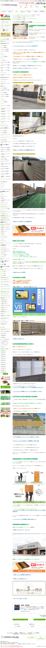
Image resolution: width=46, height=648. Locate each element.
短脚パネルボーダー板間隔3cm (5, 149)
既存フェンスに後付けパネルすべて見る (5, 164)
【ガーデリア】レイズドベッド (5, 295)
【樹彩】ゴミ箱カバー (4, 303)
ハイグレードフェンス (4, 166)
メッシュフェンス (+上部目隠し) (5, 106)
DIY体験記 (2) (3, 337)
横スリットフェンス (4, 196)
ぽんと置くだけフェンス (3, 11)
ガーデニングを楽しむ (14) (5, 339)
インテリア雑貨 (3, 264)
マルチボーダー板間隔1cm (5, 49)
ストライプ (2, 185)
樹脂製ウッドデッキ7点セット (5, 227)
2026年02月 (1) (3, 354)
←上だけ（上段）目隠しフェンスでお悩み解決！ (20, 619)
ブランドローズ (3, 247)
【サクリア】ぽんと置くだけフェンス (5, 282)
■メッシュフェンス (4, 206)
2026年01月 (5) (3, 356)
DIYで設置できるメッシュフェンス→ (39, 619)
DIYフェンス (16, 11)
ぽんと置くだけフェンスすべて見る (5, 75)
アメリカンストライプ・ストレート (5, 135)
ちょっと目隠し (3, 273)
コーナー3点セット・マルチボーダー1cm (5, 114)
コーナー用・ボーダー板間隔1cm (5, 62)
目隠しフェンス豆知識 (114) (5, 331)
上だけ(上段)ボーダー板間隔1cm (5, 90)
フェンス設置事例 (36, 632)
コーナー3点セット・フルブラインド (5, 119)
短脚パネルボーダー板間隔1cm (5, 147)
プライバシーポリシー (23, 633)
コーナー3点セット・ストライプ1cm (5, 122)
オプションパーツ (3, 72)
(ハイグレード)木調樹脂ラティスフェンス (5, 174)
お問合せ (43, 0)
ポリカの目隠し (3, 275)
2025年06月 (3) (3, 370)
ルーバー (2, 98)
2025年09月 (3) (3, 364)
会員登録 (39, 0)
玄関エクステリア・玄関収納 (5, 267)
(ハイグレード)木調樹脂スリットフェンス (5, 171)
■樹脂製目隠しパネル (4, 215)
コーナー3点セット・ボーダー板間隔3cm (5, 111)
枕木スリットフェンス (4, 202)
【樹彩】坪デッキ (3, 309)
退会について (31, 633)
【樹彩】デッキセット (4, 307)
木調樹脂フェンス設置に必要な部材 (5, 176)
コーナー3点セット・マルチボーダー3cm (5, 116)
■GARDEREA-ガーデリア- (5, 291)
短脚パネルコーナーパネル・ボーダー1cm (5, 154)
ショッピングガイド (10, 632)
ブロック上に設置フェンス (23, 11)
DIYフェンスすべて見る (4, 125)
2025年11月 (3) (3, 360)
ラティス (2, 187)
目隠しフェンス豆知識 (42, 615)
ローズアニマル (3, 256)
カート (31, 7)
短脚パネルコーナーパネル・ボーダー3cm (5, 157)
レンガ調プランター (4, 60)
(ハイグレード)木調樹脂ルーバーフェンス (5, 169)
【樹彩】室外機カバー (4, 301)
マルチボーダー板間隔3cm (5, 96)
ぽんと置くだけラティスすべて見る (5, 83)
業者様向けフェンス (4, 222)
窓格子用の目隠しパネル (4, 217)
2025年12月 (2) (3, 358)
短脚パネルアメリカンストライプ (5, 151)
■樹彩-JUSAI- (3, 297)
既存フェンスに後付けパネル (5, 145)
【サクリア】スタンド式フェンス (5, 289)
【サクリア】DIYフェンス (5, 279)
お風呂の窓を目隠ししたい (5, 318)
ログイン (36, 0)
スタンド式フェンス (4, 181)
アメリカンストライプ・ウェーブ (5, 137)
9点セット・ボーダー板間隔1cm (5, 68)
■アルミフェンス (3, 211)
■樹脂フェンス (3, 41)
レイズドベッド (3, 240)
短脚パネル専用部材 (4, 159)
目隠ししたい (3, 313)
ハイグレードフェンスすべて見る (5, 179)
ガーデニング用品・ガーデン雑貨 (5, 261)
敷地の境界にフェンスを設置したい (5, 316)
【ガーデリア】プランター (5, 293)
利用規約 (16, 632)
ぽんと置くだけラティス (10, 11)
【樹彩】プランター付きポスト (5, 305)
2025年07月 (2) (3, 368)
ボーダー (2, 183)
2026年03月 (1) (3, 352)
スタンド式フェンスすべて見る (5, 189)
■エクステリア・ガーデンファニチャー (5, 225)
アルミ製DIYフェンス (4, 213)
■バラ (1, 242)
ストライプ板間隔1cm (4, 56)
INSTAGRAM (41, 638)
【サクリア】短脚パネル (4, 284)
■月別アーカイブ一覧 (4, 348)
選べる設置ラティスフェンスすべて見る (5, 200)
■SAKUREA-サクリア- (4, 277)
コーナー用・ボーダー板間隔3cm (5, 65)
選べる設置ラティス (36, 11)
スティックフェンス (4, 204)
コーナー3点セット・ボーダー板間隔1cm (5, 108)
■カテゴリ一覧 (3, 329)
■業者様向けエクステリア (5, 219)
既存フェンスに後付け (29, 11)
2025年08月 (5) (3, 366)
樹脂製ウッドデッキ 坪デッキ (5, 229)
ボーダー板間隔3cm (4, 47)
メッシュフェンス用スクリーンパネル (5, 161)
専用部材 (2, 198)
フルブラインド (3, 54)
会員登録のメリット (22, 632)
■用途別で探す (3, 311)
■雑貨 (1, 258)
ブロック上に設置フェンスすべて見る (5, 142)
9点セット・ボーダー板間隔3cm (5, 70)
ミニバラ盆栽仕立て (4, 254)
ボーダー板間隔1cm (4, 45)
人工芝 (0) (2, 346)
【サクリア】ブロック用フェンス (5, 286)
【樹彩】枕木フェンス (4, 299)
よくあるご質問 (29, 632)
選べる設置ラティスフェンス (5, 192)
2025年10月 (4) (3, 362)
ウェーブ (2, 58)
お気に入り (26, 7)
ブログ (3, 327)
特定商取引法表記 (16, 633)
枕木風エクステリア (4, 231)
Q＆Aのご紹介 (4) (3, 333)
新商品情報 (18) (3, 335)
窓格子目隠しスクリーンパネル (42, 11)
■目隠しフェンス (3, 269)
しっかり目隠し (3, 271)
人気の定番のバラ (4, 245)
